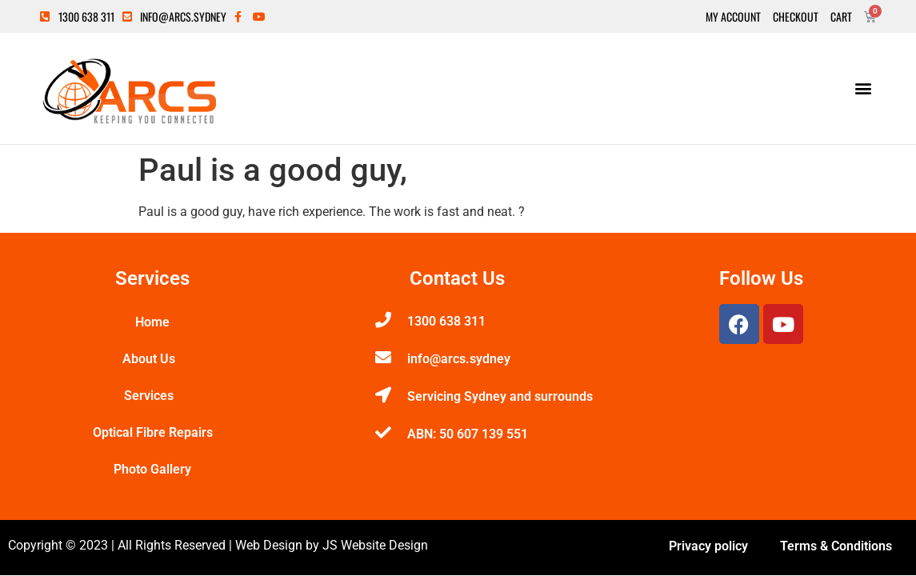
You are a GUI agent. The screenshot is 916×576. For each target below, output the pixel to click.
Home (152, 322)
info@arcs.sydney (458, 358)
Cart (841, 17)
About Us (152, 359)
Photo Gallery (152, 469)
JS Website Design (375, 545)
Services (153, 396)
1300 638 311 (446, 321)
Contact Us (457, 278)
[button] (863, 88)
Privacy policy (708, 546)
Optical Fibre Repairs (153, 432)
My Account (733, 17)
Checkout (795, 17)
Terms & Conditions (836, 546)
